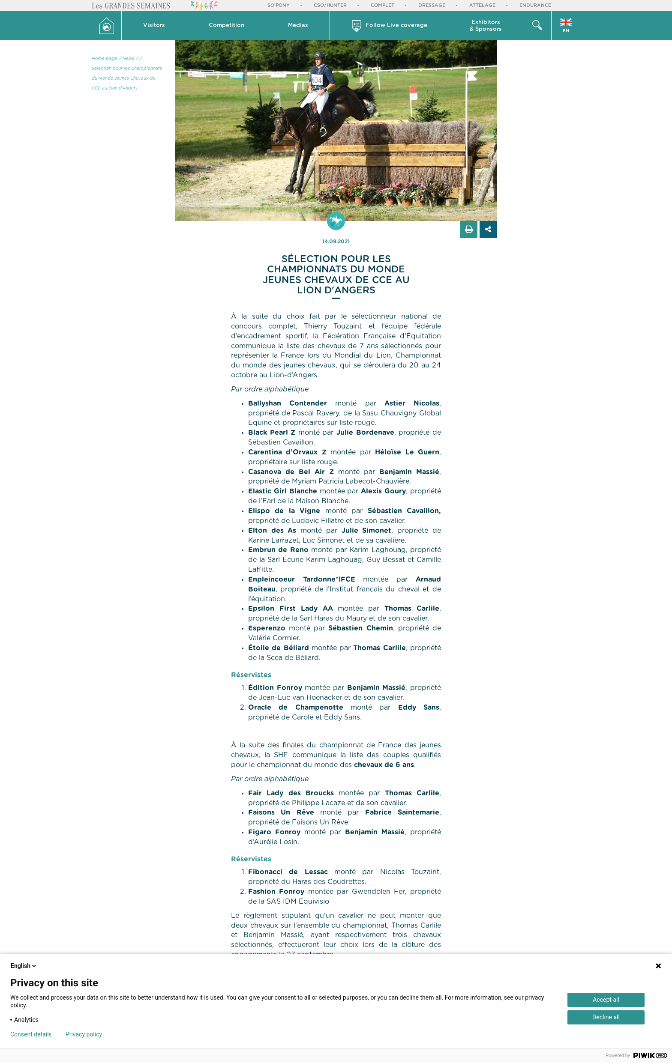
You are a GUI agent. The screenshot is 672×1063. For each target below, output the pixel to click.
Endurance (535, 5)
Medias (298, 25)
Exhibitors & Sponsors (486, 26)
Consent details (31, 1034)
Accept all (606, 999)
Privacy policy (84, 1034)
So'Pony (278, 5)
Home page (104, 59)
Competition (226, 25)
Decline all (606, 1017)
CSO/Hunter (330, 5)
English (24, 965)
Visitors (154, 25)
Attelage (482, 5)
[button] (154, 25)
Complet (382, 5)
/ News (126, 59)
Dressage (431, 5)
